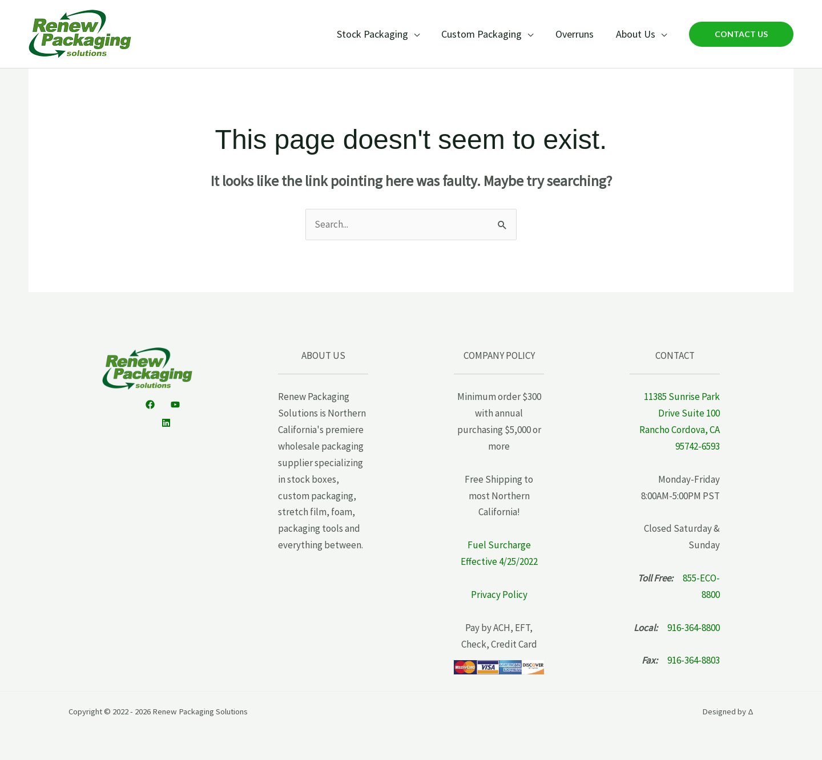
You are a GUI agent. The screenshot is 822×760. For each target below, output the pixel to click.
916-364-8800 (693, 627)
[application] (419, 34)
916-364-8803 (693, 660)
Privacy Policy (499, 594)
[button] (741, 34)
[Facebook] (150, 404)
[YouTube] (175, 404)
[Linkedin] (166, 423)
